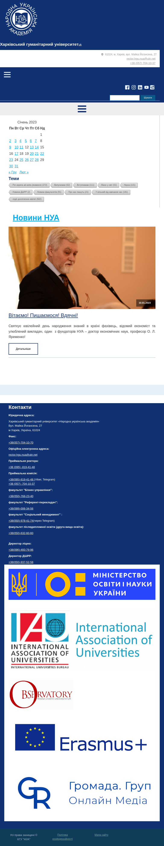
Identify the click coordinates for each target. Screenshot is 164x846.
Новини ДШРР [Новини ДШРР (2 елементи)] (21, 192)
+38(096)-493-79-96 (21, 549)
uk (80, 44)
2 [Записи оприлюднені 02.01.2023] (10, 141)
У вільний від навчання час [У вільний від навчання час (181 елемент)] (111, 192)
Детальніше (23, 348)
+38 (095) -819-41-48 (22, 467)
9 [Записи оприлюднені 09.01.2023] (10, 147)
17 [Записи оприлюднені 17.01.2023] (16, 153)
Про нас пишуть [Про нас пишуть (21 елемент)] (78, 192)
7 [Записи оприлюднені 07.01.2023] (36, 141)
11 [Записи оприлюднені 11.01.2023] (21, 147)
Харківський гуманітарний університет (39, 44)
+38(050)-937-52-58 (21, 562)
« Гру (13, 172)
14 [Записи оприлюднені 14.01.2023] (37, 147)
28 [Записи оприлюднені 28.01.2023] (37, 160)
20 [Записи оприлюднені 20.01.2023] (32, 153)
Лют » (24, 172)
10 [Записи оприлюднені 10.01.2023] (16, 147)
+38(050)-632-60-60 (21, 533)
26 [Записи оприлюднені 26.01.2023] (27, 160)
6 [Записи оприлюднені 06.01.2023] (31, 141)
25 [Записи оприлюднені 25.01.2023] (21, 160)
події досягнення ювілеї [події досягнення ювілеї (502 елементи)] (27, 199)
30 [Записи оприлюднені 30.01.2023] (11, 166)
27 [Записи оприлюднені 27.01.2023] (32, 160)
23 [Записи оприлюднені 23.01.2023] (11, 160)
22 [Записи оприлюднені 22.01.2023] (42, 153)
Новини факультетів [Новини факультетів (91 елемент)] (49, 192)
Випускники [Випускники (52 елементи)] (62, 185)
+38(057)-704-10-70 (21, 442)
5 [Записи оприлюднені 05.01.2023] (26, 141)
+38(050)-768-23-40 (21, 496)
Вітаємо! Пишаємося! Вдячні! (43, 315)
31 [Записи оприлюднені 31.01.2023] (16, 166)
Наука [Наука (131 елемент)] (129, 185)
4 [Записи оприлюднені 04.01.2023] (20, 141)
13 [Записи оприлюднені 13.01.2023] (32, 147)
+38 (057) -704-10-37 (22, 483)
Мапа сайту (101, 834)
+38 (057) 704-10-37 (142, 63)
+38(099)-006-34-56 (21, 508)
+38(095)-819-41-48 (21, 479)
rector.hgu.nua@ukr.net (141, 58)
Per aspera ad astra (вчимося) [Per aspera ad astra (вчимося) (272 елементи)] (30, 185)
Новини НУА (36, 217)
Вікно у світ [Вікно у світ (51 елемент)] (109, 185)
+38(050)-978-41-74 (21, 520)
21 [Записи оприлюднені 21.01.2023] (37, 153)
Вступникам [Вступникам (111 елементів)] (85, 185)
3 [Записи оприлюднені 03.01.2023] (15, 141)
